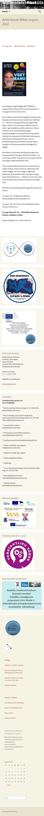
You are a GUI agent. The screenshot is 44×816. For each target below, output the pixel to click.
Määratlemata (20, 46)
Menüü (5, 11)
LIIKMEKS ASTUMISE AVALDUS (14, 665)
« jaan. (9, 785)
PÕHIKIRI (7, 660)
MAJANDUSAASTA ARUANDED (14, 703)
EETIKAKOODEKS (10, 718)
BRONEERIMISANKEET (9, 384)
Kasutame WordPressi (9, 811)
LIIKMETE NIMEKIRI (10, 685)
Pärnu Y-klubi (9, 713)
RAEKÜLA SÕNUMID (11, 698)
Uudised (32, 46)
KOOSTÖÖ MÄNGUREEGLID (13, 708)
